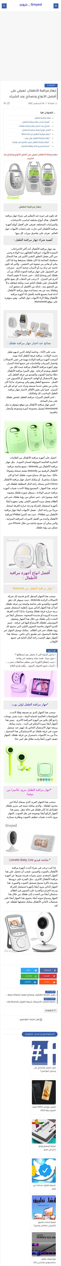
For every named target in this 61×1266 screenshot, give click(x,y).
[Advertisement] (30, 47)
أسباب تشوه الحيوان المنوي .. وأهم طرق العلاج (32, 665)
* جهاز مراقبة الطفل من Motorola (36, 134)
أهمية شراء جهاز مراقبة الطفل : (36, 122)
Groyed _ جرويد (30, 5)
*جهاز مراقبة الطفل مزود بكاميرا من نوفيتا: (31, 143)
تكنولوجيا (51, 85)
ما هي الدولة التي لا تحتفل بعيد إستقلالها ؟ (34, 654)
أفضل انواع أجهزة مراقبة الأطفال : (36, 130)
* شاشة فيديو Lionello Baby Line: (36, 147)
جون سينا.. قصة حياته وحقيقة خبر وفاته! (35, 658)
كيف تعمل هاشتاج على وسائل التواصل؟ (45, 1070)
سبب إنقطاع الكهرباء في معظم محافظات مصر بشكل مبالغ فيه (29, 662)
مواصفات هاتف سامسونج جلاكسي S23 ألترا (18, 1148)
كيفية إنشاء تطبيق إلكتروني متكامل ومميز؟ (45, 1148)
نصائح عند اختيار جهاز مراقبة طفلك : (34, 126)
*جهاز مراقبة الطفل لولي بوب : (37, 138)
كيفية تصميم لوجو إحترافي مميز (47, 1109)
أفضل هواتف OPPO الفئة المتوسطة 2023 (17, 1070)
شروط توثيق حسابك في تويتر (17, 1109)
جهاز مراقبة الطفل (42, 118)
